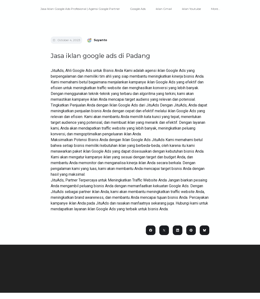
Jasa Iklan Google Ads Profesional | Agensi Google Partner (80, 9)
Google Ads (138, 9)
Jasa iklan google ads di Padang (100, 56)
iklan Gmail (164, 9)
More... (215, 9)
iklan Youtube (191, 9)
